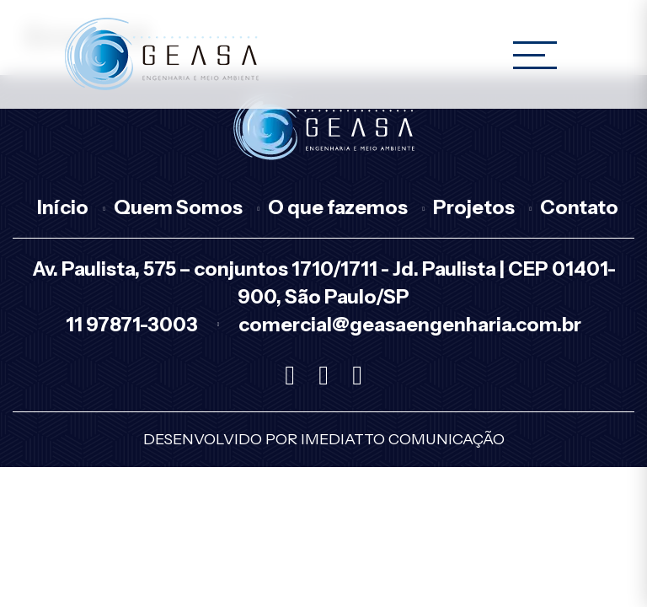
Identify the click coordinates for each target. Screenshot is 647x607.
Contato (579, 207)
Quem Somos (178, 207)
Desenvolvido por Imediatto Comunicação (324, 439)
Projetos (474, 207)
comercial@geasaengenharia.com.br (409, 324)
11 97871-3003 (132, 324)
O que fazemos (338, 207)
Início (62, 207)
